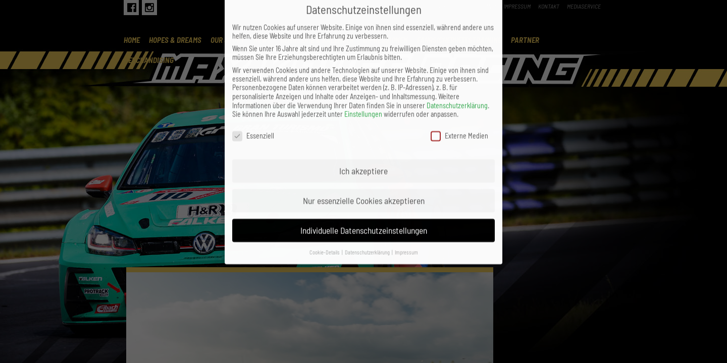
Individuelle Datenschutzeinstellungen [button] (363, 203)
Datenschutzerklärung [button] (368, 225)
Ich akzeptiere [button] (363, 144)
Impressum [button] (406, 225)
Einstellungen (363, 87)
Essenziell (253, 109)
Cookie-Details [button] (325, 225)
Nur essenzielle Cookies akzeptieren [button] (364, 173)
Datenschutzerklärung (457, 79)
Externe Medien (459, 109)
